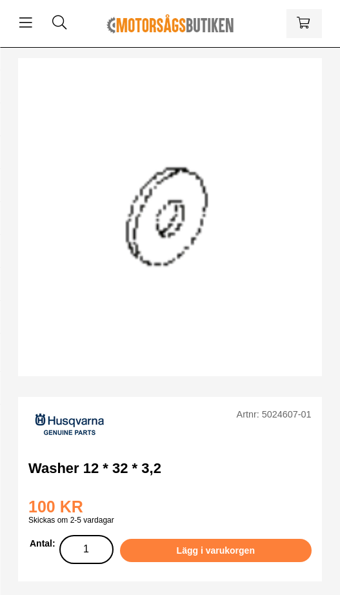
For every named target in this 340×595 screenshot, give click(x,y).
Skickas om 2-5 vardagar (71, 520)
